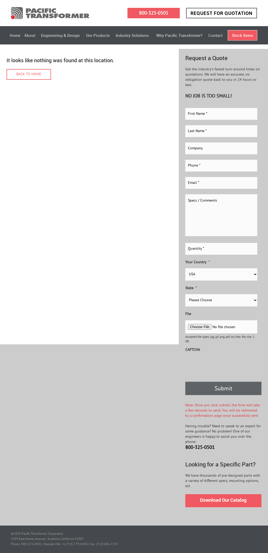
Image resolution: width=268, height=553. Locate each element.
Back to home (28, 74)
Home (15, 35)
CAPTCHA (192, 350)
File (188, 314)
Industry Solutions (132, 35)
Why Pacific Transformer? (179, 35)
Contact (215, 35)
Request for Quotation (222, 13)
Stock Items (242, 35)
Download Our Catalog (223, 500)
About (29, 35)
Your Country (197, 262)
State (191, 288)
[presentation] (225, 366)
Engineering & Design (60, 35)
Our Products (98, 35)
